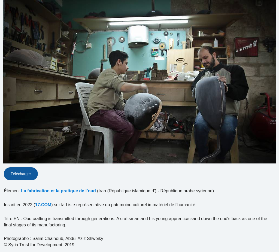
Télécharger (21, 174)
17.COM (43, 204)
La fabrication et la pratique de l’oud (58, 191)
